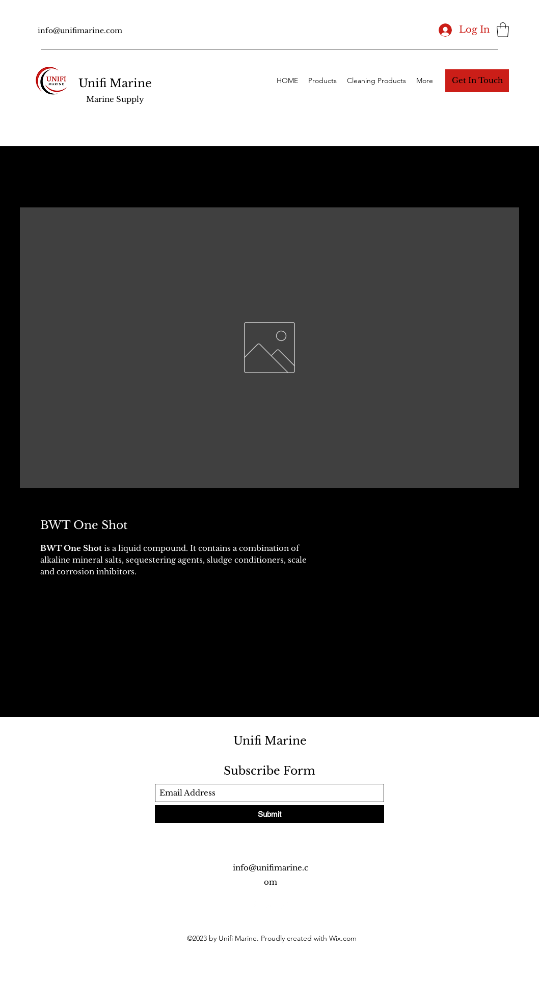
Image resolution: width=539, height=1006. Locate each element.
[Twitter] (269, 905)
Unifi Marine (115, 83)
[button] (503, 29)
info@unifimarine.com (80, 30)
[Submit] (269, 814)
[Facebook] (254, 905)
